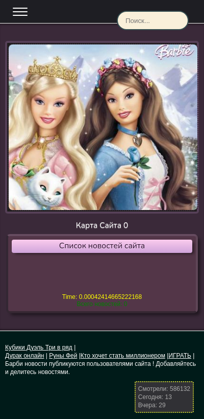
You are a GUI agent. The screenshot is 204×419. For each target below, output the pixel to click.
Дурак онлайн (24, 355)
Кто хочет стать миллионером (123, 355)
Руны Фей (63, 355)
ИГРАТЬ (179, 355)
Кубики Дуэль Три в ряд (38, 347)
